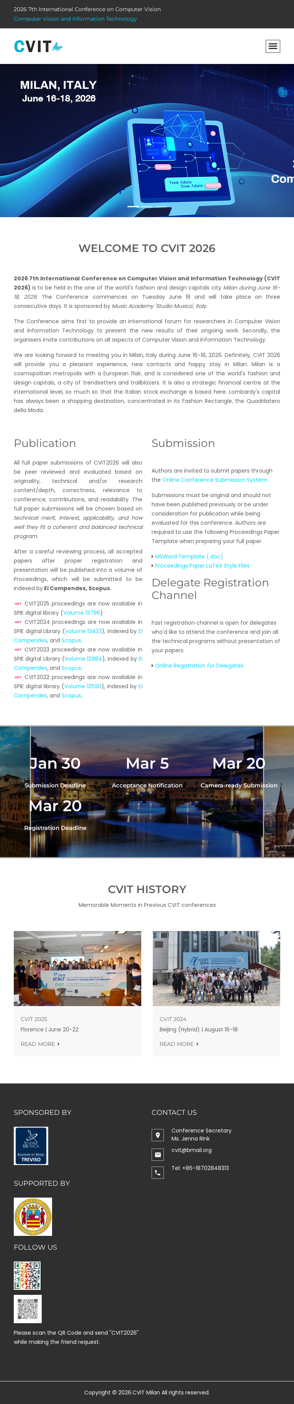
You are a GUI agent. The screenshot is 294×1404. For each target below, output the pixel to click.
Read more (41, 1044)
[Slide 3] (161, 206)
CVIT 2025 (35, 1019)
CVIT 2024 (174, 1019)
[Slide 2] (147, 206)
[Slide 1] (133, 206)
